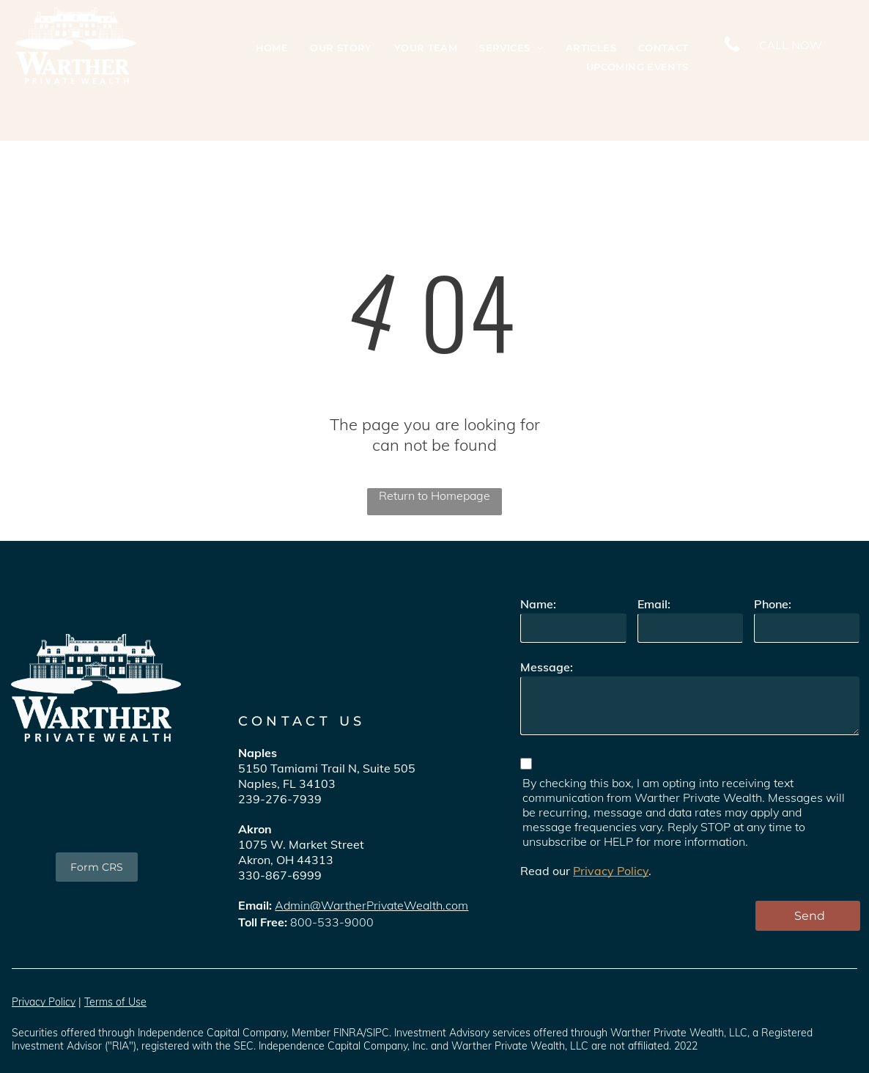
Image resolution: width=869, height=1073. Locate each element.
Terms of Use (115, 1002)
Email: (653, 604)
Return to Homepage (434, 495)
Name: (538, 604)
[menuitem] (272, 48)
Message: (546, 667)
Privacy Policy (610, 870)
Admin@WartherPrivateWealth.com (371, 905)
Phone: (772, 604)
